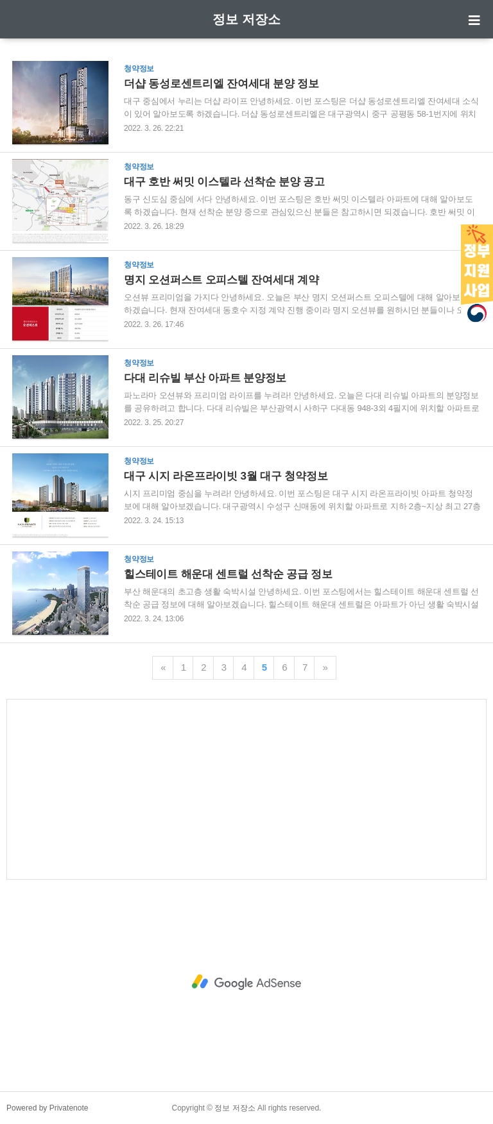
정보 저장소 (246, 19)
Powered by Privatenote (47, 1107)
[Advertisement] (246, 789)
